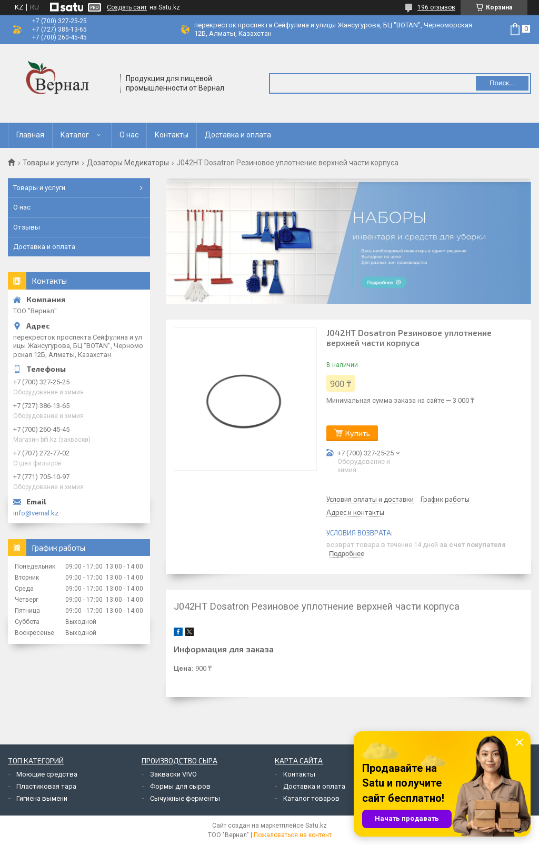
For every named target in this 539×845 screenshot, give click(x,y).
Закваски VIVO (173, 774)
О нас (128, 135)
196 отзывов (436, 7)
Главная (30, 135)
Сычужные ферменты (185, 798)
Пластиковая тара (46, 786)
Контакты (171, 135)
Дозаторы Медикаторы (128, 162)
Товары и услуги (51, 162)
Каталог (75, 135)
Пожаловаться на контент (293, 835)
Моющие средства (46, 774)
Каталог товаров (311, 798)
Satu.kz (316, 825)
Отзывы (26, 227)
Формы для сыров (180, 786)
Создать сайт (127, 7)
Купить (357, 433)
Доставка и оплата (238, 135)
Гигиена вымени (41, 798)
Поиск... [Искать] (502, 83)
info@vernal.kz (35, 513)
